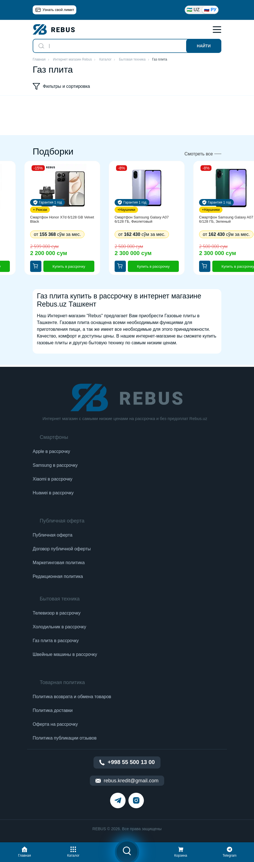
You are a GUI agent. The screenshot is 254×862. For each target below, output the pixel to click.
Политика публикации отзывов (65, 738)
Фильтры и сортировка (61, 86)
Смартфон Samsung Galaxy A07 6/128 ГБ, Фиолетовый (142, 219)
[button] (24, 851)
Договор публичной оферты (62, 548)
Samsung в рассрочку (55, 465)
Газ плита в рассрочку (56, 640)
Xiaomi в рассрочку (52, 479)
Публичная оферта (52, 535)
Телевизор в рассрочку (57, 613)
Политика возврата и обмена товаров (72, 696)
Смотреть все (198, 153)
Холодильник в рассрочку (59, 626)
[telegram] (118, 800)
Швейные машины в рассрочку (65, 654)
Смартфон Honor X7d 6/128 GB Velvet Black (62, 219)
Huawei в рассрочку (53, 492)
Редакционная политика (58, 576)
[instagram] (136, 800)
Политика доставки (53, 710)
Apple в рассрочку (51, 451)
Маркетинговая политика (59, 562)
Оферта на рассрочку (55, 724)
